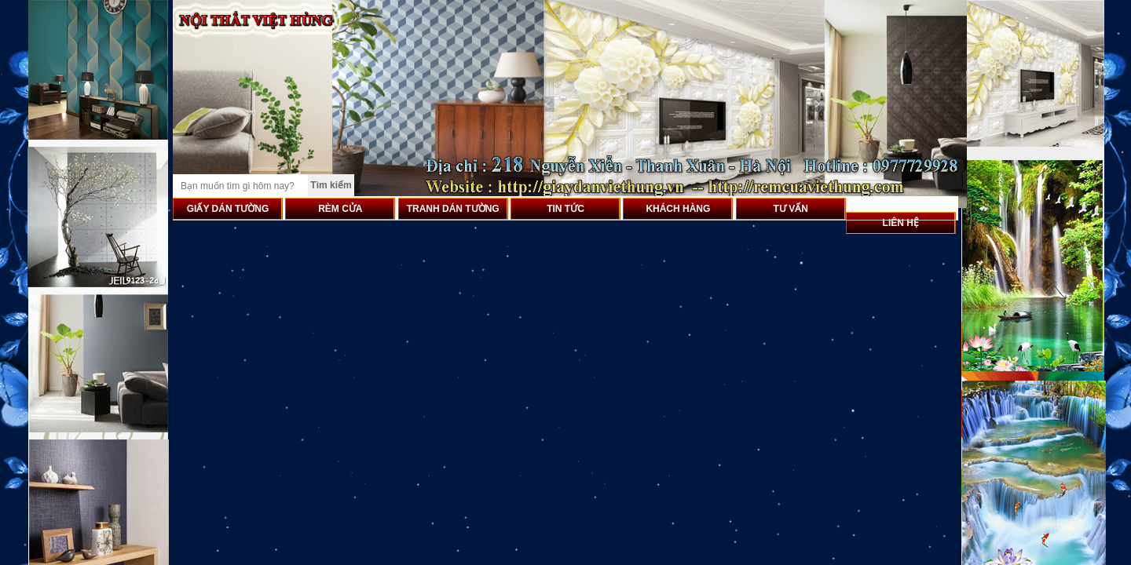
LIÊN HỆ (901, 222)
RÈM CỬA (340, 208)
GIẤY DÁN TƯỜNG (228, 208)
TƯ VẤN (791, 208)
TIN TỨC (565, 208)
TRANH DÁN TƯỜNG (453, 208)
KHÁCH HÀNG (678, 208)
